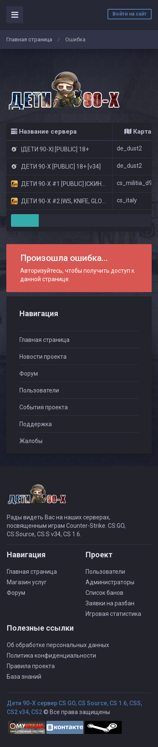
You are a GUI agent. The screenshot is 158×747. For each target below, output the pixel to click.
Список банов (104, 592)
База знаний (24, 676)
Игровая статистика (113, 613)
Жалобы (31, 441)
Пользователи (39, 390)
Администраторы (110, 582)
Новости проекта (43, 356)
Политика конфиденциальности (51, 655)
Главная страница (29, 39)
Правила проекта (31, 666)
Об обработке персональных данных (58, 645)
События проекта (43, 407)
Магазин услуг (27, 582)
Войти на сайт (129, 14)
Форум (28, 373)
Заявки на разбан (110, 603)
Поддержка (35, 424)
